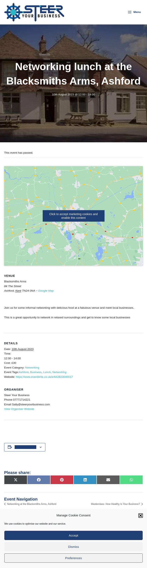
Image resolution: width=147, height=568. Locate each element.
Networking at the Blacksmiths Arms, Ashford (31, 504)
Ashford (23, 372)
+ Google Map (45, 290)
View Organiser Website (19, 409)
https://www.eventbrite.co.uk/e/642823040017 (44, 376)
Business (35, 372)
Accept (73, 535)
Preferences (73, 558)
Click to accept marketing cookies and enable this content (73, 215)
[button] (141, 516)
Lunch (47, 372)
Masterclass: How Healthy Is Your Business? (116, 504)
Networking (32, 367)
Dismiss (73, 546)
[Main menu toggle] (134, 12)
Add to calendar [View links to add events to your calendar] (25, 447)
